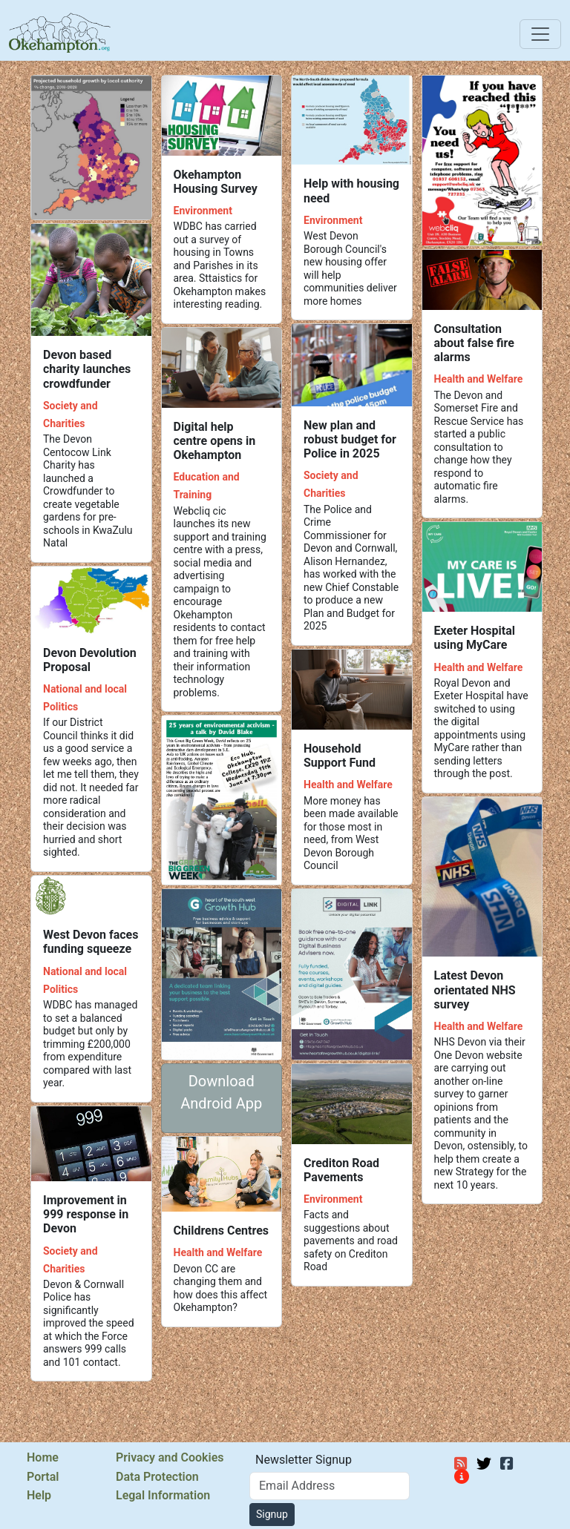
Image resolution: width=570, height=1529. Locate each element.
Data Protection (157, 1477)
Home (43, 1457)
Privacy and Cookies (169, 1457)
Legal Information (163, 1495)
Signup (272, 1514)
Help (39, 1495)
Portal (43, 1477)
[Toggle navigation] (540, 34)
